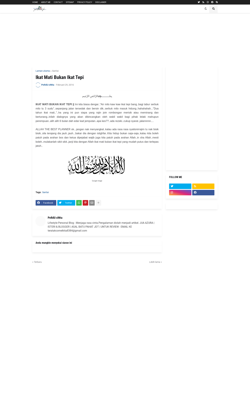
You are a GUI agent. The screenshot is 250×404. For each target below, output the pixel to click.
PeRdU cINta (55, 217)
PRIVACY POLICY (84, 2)
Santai (55, 71)
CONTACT (58, 2)
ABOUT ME (45, 2)
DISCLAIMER (100, 2)
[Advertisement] (125, 39)
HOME (35, 2)
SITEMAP (70, 2)
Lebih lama (154, 262)
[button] (205, 9)
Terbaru (38, 262)
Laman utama (43, 71)
